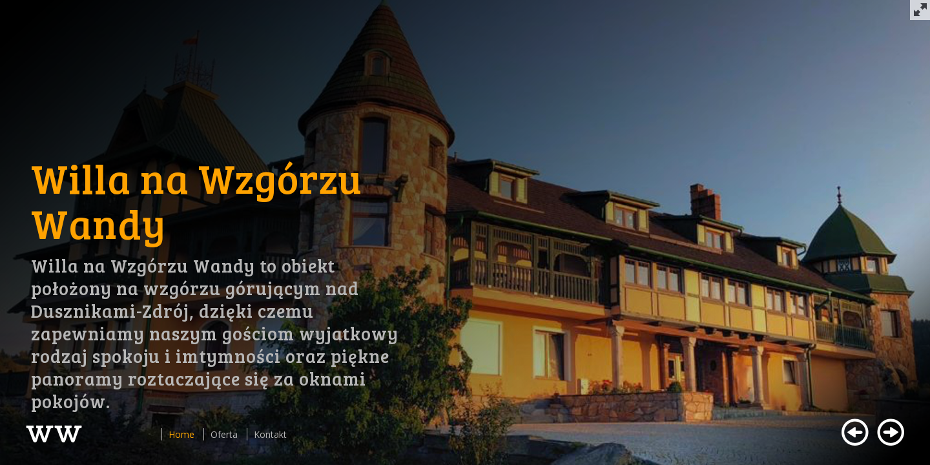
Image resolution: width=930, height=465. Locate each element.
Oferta (224, 434)
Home (181, 434)
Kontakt (270, 434)
